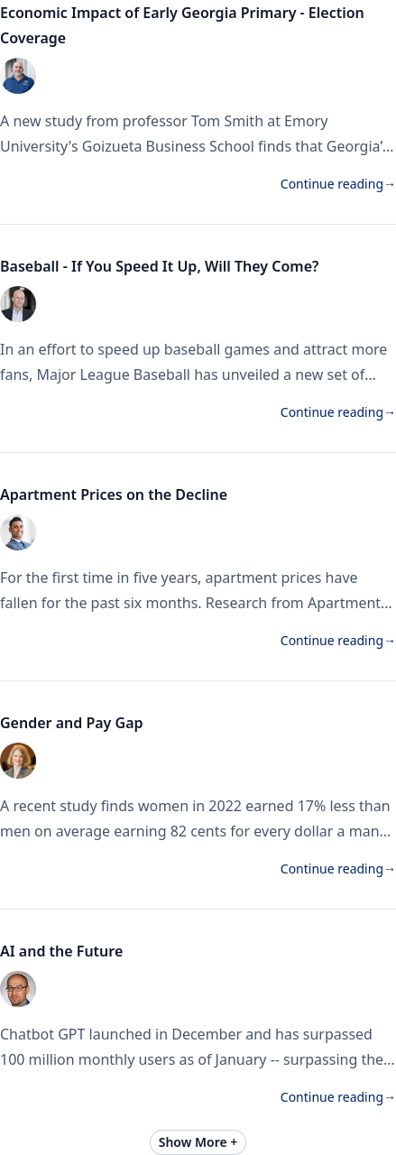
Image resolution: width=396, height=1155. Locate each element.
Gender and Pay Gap (73, 723)
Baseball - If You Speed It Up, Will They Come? (159, 266)
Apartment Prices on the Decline (115, 494)
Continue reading (338, 184)
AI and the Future (61, 951)
